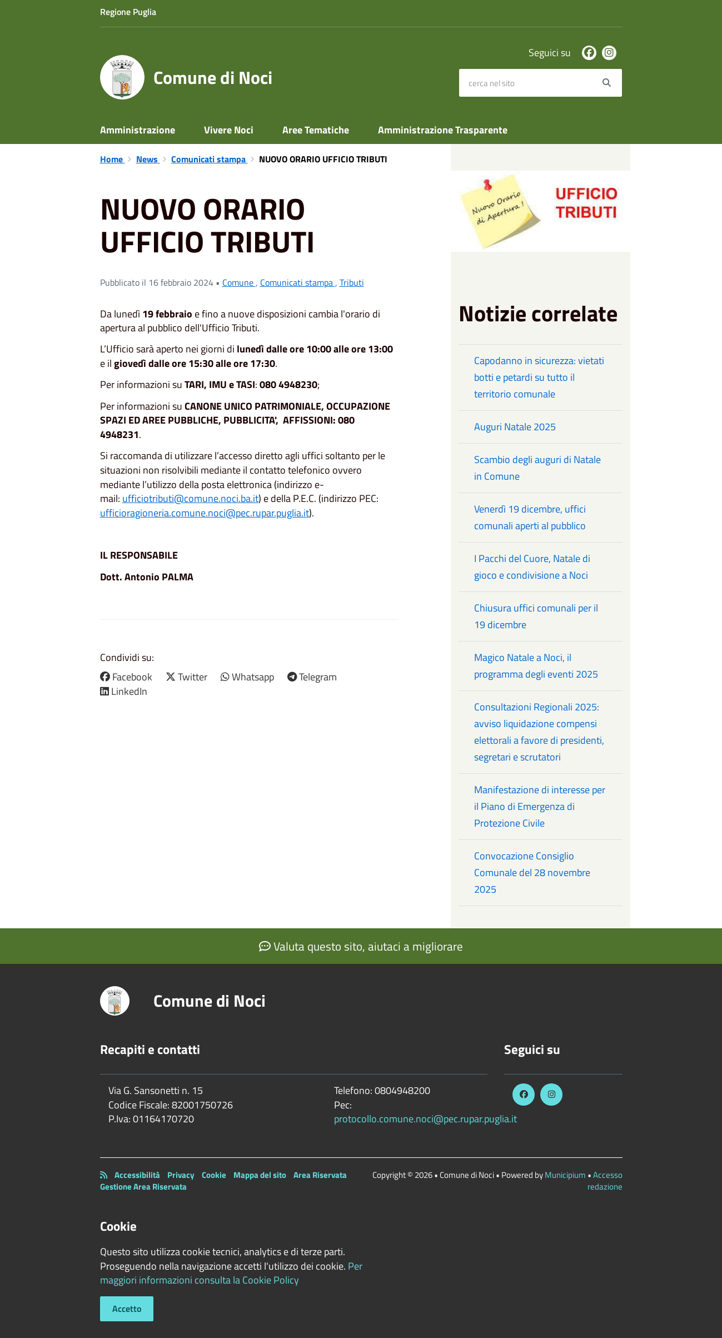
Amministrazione (137, 129)
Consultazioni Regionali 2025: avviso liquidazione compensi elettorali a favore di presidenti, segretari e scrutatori (539, 731)
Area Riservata (320, 1175)
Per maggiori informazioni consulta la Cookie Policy (231, 1273)
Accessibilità (137, 1175)
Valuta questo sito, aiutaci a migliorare (361, 946)
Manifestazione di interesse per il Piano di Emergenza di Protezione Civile (539, 806)
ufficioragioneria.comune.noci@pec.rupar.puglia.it (204, 512)
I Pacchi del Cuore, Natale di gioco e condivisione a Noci (532, 567)
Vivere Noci (228, 129)
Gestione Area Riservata (143, 1186)
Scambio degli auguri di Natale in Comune (537, 468)
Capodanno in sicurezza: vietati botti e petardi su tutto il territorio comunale (539, 377)
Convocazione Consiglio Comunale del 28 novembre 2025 (532, 872)
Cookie (214, 1175)
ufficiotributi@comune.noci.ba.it (190, 498)
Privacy (181, 1175)
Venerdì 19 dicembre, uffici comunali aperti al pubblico (530, 517)
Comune (239, 282)
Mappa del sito (259, 1175)
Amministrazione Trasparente (442, 129)
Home (112, 159)
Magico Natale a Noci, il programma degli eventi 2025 (536, 666)
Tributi (352, 282)
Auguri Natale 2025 (515, 426)
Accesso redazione (605, 1180)
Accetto (126, 1308)
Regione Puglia (128, 11)
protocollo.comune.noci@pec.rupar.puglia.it (425, 1118)
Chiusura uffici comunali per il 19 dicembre (536, 616)
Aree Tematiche (315, 129)
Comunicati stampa (209, 159)
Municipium (565, 1174)
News (148, 159)
